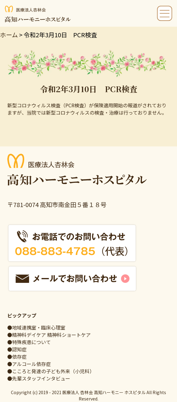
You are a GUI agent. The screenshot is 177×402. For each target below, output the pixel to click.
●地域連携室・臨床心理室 (36, 327)
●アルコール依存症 (29, 363)
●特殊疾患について (29, 342)
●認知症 (17, 349)
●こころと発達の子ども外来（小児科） (50, 371)
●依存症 (17, 356)
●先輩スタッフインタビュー (38, 378)
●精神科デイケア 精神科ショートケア (49, 334)
